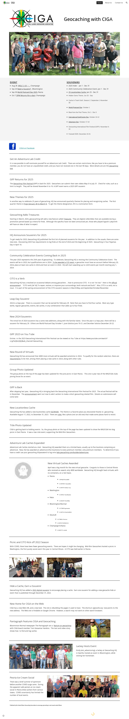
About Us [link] (108, 3)
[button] (126, 2)
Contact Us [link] (119, 3)
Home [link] (99, 3)
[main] (88, 17)
